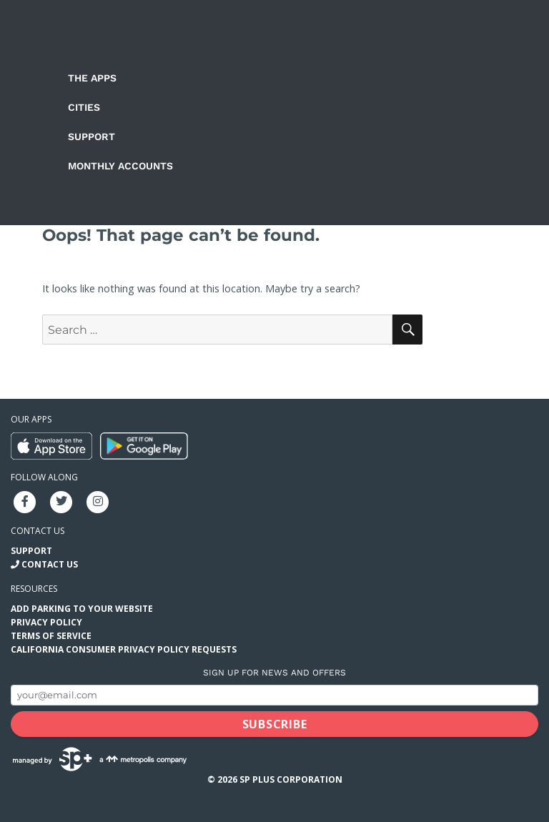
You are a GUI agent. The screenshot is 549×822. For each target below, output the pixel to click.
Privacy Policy (46, 622)
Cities (84, 107)
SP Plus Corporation (290, 779)
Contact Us (49, 564)
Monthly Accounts (120, 166)
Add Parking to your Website (82, 609)
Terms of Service (51, 636)
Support (91, 136)
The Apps (92, 78)
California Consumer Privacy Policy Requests (124, 649)
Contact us (37, 531)
